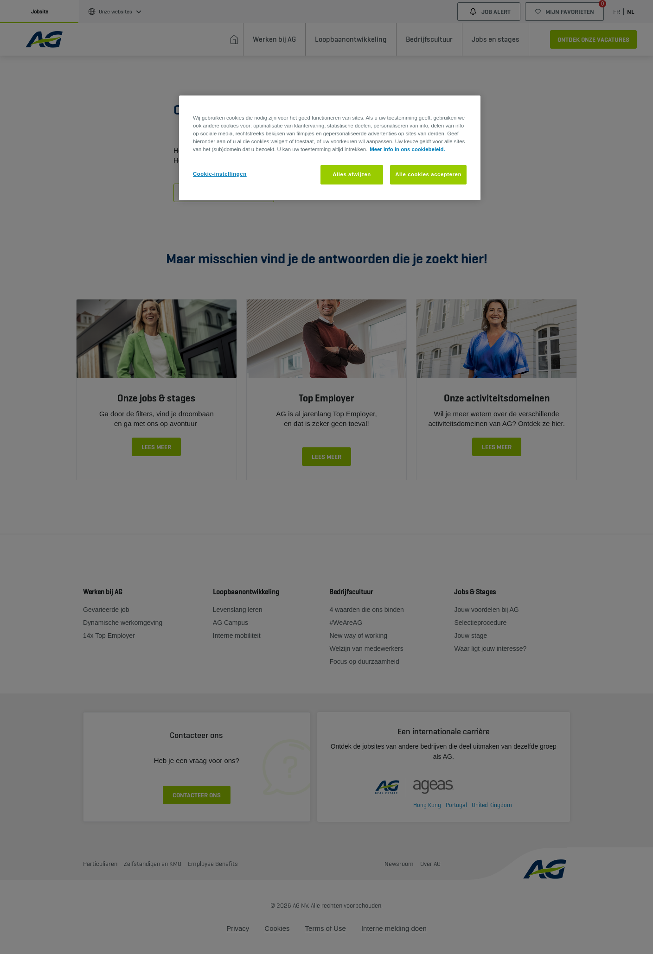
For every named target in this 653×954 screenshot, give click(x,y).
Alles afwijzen (352, 174)
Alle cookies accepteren (428, 174)
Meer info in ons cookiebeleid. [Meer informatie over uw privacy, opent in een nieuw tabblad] (407, 149)
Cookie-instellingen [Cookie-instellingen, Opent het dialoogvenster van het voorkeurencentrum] (220, 174)
